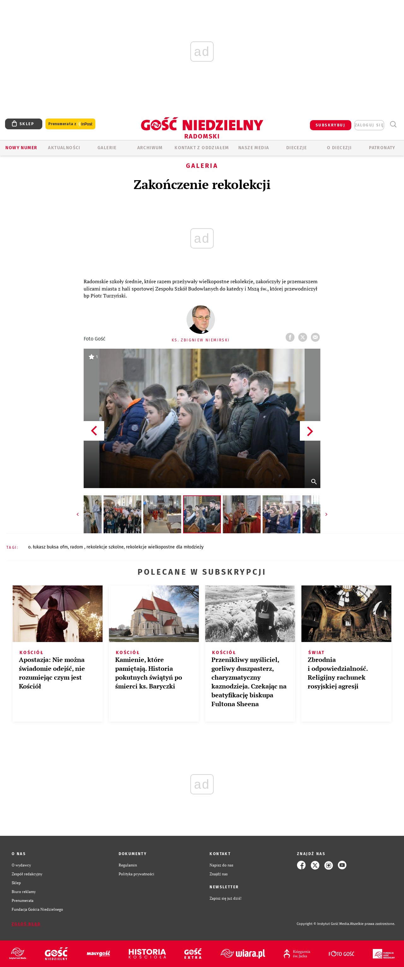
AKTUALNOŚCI (64, 147)
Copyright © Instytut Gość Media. (323, 924)
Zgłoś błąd (26, 924)
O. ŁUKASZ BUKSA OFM (48, 547)
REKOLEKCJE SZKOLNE (105, 547)
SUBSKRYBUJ (330, 125)
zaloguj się (369, 125)
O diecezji (339, 147)
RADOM (77, 547)
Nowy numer (21, 147)
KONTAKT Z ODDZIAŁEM (202, 147)
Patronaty (382, 147)
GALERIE (107, 147)
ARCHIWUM (150, 147)
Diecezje (296, 147)
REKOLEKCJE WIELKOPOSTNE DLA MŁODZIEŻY (165, 547)
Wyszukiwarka (393, 124)
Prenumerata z (70, 124)
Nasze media (253, 147)
